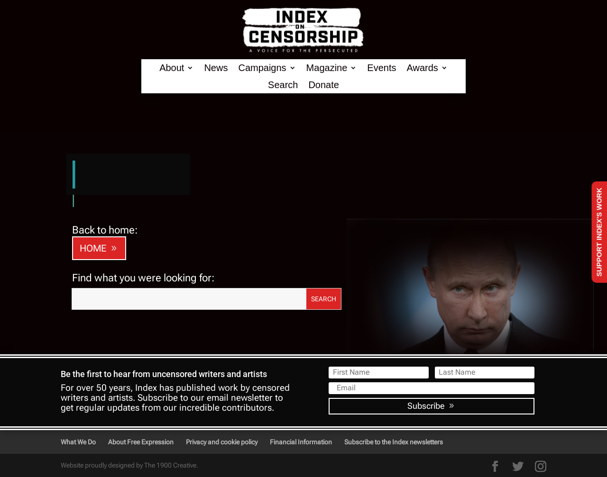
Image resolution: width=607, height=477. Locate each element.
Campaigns (262, 68)
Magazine (327, 68)
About (171, 68)
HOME (93, 248)
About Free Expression (141, 442)
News (216, 68)
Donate (323, 85)
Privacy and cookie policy (222, 442)
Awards (422, 68)
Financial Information (301, 442)
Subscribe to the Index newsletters (393, 442)
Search (283, 85)
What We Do (78, 442)
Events (381, 68)
